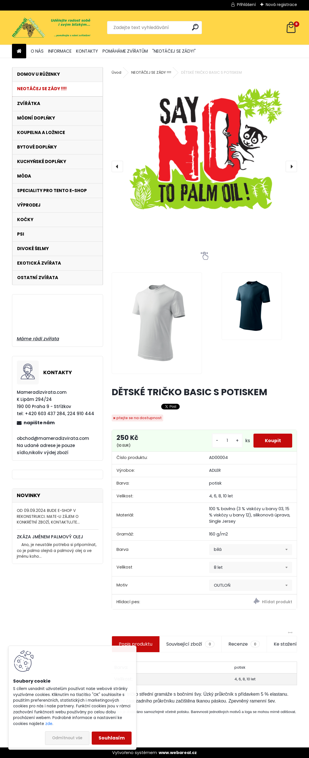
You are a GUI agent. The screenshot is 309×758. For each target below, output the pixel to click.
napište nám (39, 422)
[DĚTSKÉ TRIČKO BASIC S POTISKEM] (204, 162)
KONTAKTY (87, 51)
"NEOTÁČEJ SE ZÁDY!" (174, 51)
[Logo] (51, 27)
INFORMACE (59, 51)
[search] (195, 27)
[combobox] (250, 549)
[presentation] (117, 166)
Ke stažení (285, 644)
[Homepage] (19, 51)
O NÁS (37, 51)
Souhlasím (112, 738)
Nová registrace (281, 4)
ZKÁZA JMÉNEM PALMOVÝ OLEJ (50, 537)
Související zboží (190, 644)
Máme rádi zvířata (38, 338)
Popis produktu (135, 644)
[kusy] (227, 441)
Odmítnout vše (67, 738)
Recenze (244, 644)
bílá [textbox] (218, 549)
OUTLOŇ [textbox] (222, 585)
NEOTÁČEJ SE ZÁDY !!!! (151, 72)
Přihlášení (246, 4)
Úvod (116, 72)
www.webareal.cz (178, 752)
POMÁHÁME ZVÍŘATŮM (125, 51)
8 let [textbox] (218, 567)
